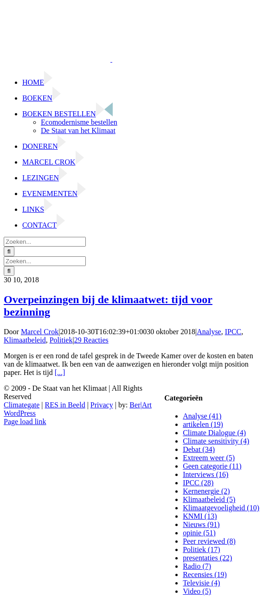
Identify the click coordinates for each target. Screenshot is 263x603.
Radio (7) (197, 566)
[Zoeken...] (45, 242)
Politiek (61, 340)
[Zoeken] (9, 251)
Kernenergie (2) (206, 491)
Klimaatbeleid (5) (209, 499)
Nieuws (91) (201, 524)
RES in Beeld (65, 405)
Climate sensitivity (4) (216, 441)
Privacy (101, 405)
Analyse (209, 332)
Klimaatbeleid (25, 340)
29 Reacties (91, 340)
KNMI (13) (200, 516)
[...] (60, 372)
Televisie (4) (201, 583)
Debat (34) (199, 449)
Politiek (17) (201, 549)
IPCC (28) (198, 483)
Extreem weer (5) (209, 458)
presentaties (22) (207, 558)
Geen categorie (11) (212, 466)
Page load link (25, 421)
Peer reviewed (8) (209, 541)
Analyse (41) (202, 416)
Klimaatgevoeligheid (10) (221, 508)
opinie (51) (199, 533)
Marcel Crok (39, 332)
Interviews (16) (205, 474)
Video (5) (197, 591)
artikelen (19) (203, 424)
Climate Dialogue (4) (214, 433)
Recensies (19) (205, 574)
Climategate (21, 405)
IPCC (233, 332)
